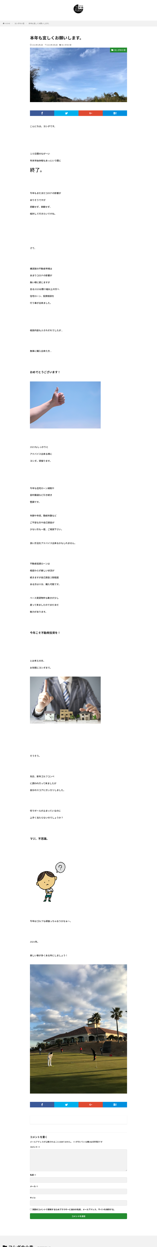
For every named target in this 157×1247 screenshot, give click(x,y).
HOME (7, 23)
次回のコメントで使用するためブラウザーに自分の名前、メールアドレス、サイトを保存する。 (74, 1209)
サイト (33, 1198)
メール (34, 1186)
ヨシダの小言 (19, 23)
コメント (35, 1147)
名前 (33, 1175)
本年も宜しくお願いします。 (39, 23)
